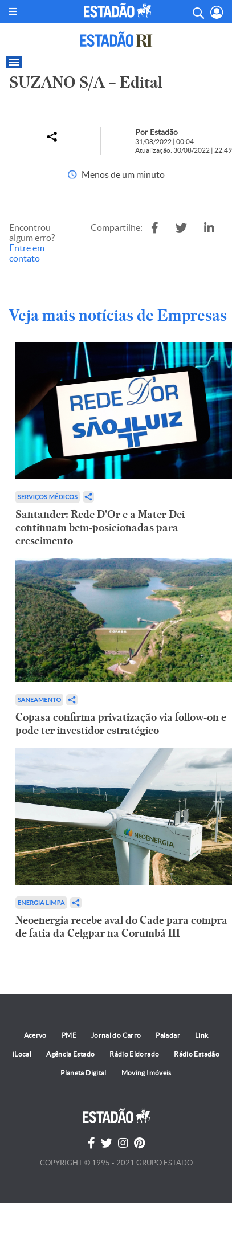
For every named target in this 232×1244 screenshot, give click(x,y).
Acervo (35, 1035)
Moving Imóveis (146, 1072)
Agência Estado (70, 1054)
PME (69, 1035)
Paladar (168, 1035)
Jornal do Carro (116, 1035)
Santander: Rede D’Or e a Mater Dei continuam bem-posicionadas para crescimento (100, 527)
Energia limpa (41, 902)
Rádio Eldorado (134, 1054)
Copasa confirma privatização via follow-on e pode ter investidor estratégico (120, 724)
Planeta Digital (83, 1072)
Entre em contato (26, 253)
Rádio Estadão (196, 1054)
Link (201, 1035)
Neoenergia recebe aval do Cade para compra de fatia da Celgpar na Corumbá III (121, 926)
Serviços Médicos (48, 496)
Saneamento (39, 699)
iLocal (22, 1054)
